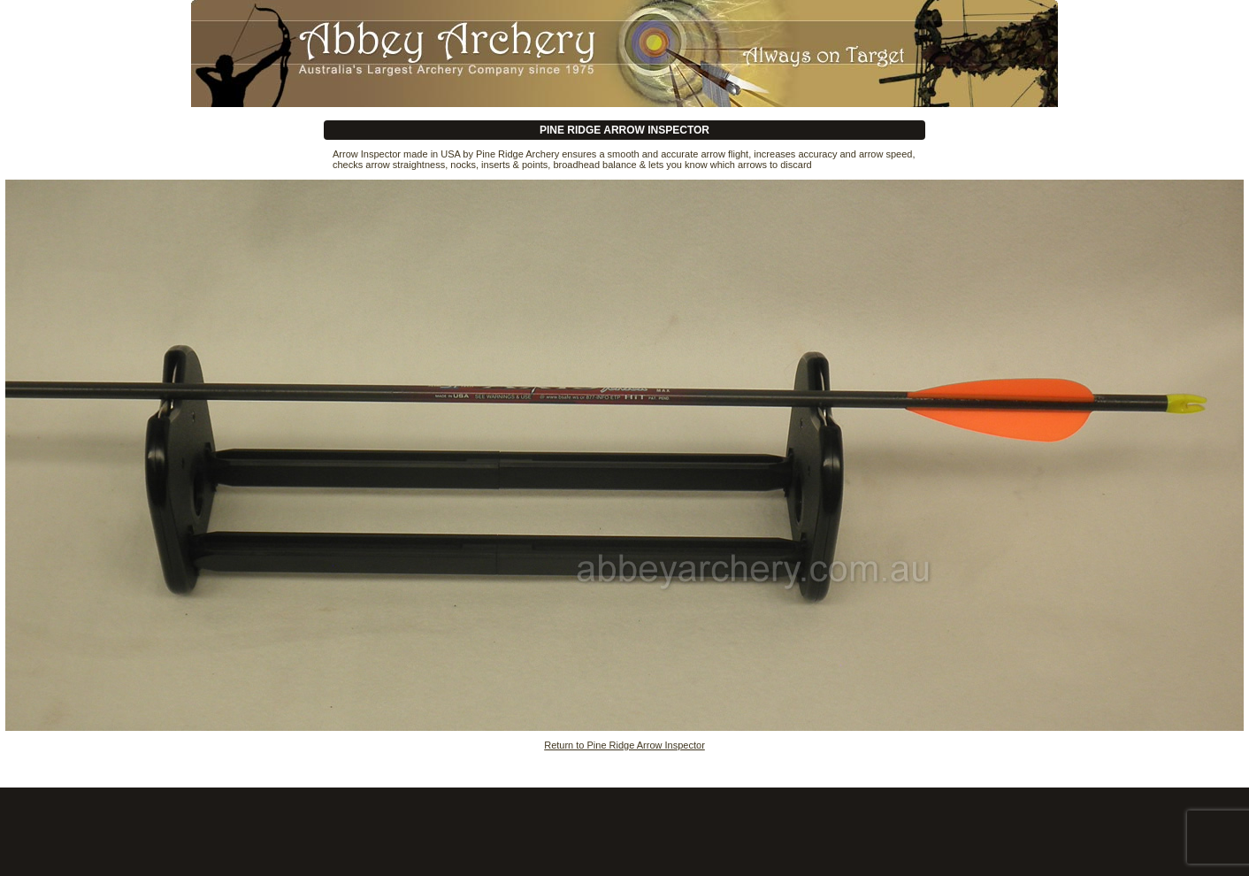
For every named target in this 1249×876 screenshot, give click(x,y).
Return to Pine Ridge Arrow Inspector (624, 745)
